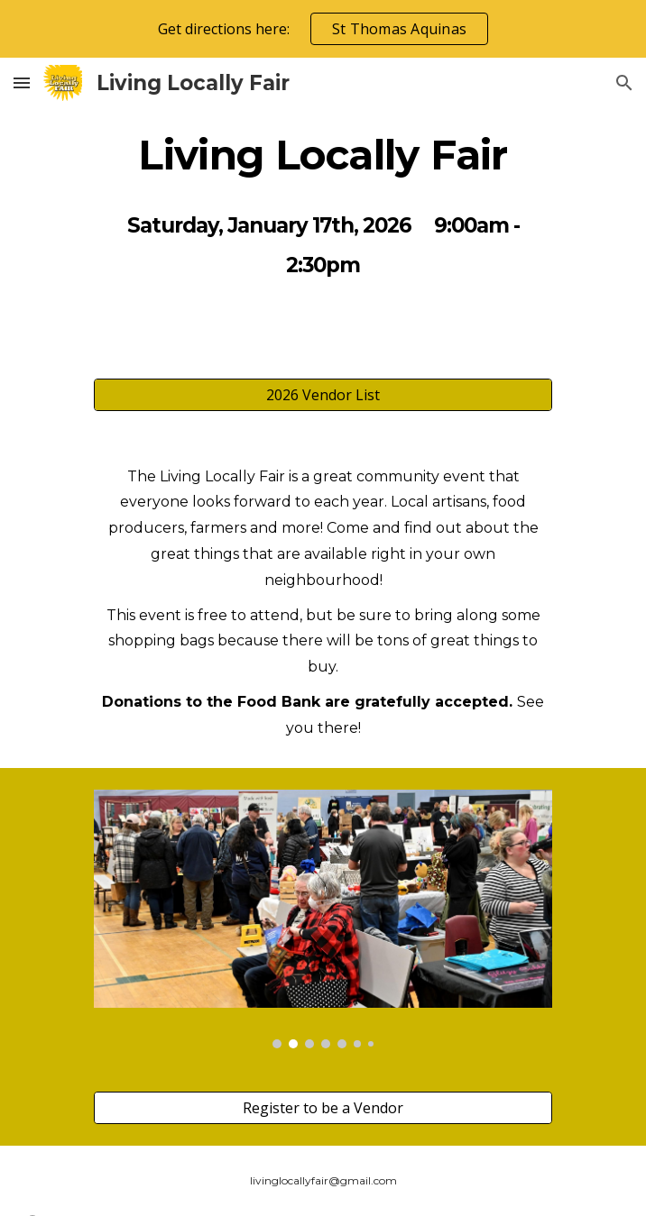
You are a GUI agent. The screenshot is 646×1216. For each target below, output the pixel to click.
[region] (323, 29)
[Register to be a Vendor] (322, 1107)
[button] (21, 82)
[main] (322, 155)
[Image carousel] (322, 919)
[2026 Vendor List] (322, 394)
